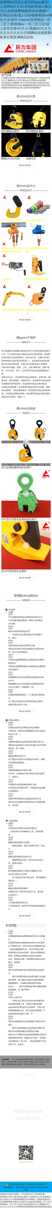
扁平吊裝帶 (40, 1062)
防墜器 (32, 1062)
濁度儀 (27, 1064)
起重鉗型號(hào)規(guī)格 (26, 78)
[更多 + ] (21, 397)
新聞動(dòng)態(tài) (26, 595)
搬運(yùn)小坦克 (15, 80)
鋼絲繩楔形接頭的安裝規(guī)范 (36, 85)
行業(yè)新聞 (13, 720)
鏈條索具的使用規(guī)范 (12, 88)
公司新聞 (11, 610)
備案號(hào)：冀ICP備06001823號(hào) (21, 1187)
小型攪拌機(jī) (12, 1062)
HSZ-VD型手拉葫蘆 (28, 83)
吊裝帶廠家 (39, 1059)
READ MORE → (26, 165)
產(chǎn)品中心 (26, 185)
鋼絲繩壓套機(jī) (27, 1059)
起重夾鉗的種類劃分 (32, 88)
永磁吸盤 (15, 83)
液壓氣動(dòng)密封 (15, 1064)
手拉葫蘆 (16, 1059)
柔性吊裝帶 (23, 1062)
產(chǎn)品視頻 (26, 408)
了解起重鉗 (13, 821)
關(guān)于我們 (26, 337)
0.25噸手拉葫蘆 (8, 78)
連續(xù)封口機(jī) (37, 1064)
